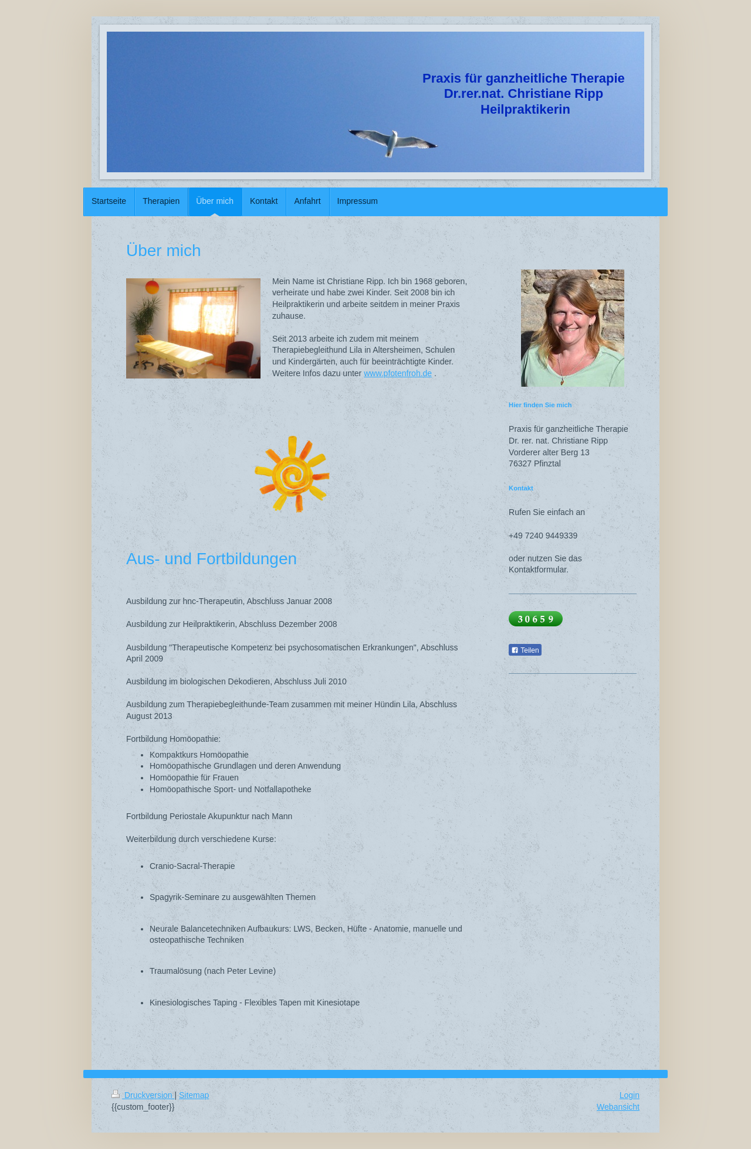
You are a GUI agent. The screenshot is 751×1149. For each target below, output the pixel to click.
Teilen (525, 650)
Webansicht (618, 1107)
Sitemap (194, 1095)
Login (630, 1095)
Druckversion (142, 1095)
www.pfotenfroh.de (398, 373)
